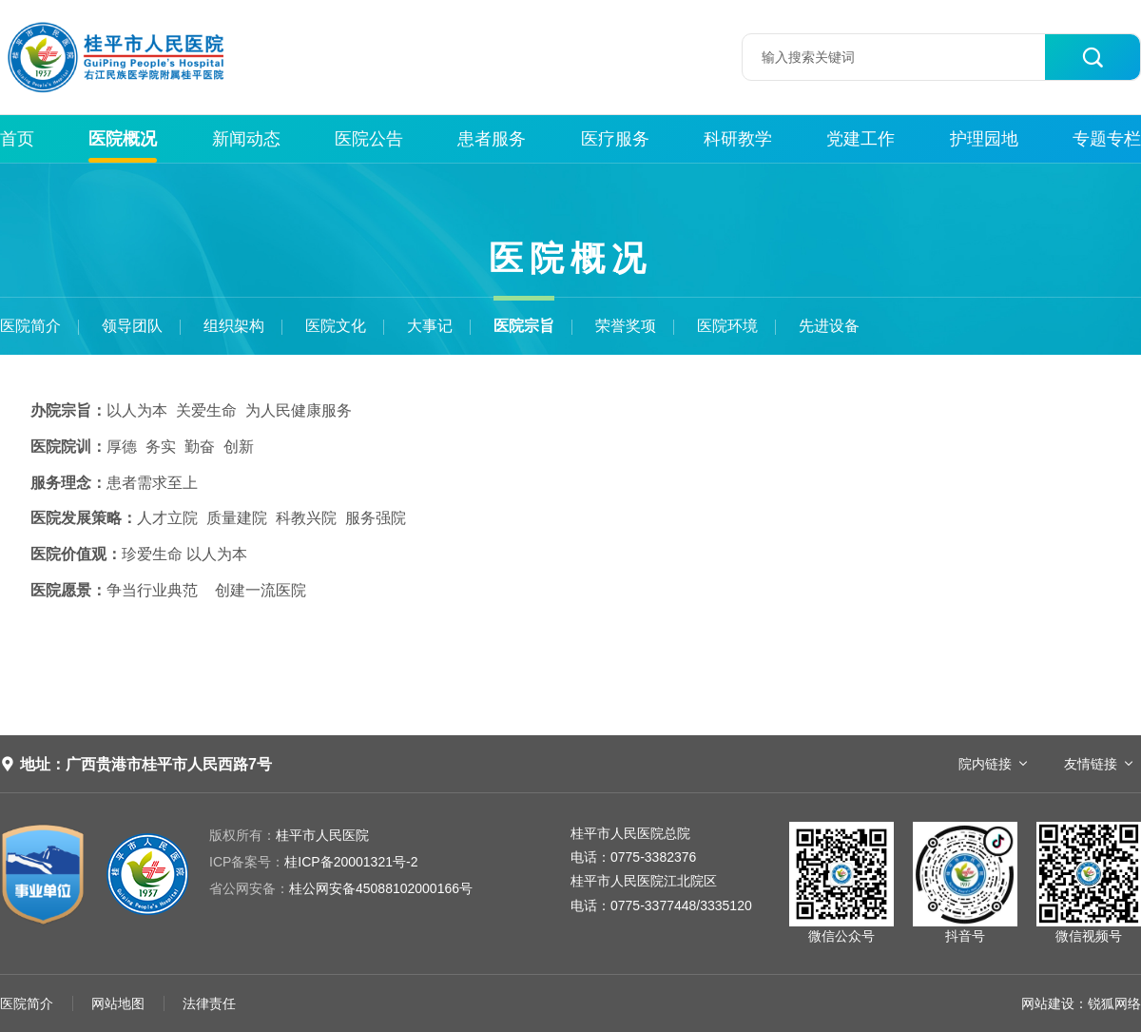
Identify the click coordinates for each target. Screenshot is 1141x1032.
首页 (17, 138)
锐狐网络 (1114, 1003)
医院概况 (122, 138)
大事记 (430, 326)
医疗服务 (615, 138)
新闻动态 (246, 138)
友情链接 (1090, 763)
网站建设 (1047, 1003)
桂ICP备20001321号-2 (313, 861)
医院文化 (335, 326)
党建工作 (860, 138)
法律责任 (209, 1003)
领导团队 (132, 326)
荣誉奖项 (625, 326)
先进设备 (829, 326)
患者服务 (491, 138)
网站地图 (118, 1003)
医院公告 (369, 138)
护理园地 (984, 138)
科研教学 (738, 138)
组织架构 (233, 326)
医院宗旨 (523, 326)
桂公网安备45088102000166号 (341, 888)
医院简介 (30, 326)
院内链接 (985, 763)
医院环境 (727, 326)
